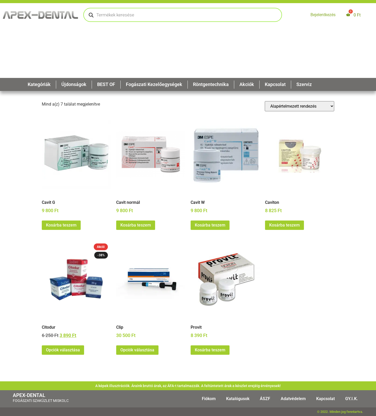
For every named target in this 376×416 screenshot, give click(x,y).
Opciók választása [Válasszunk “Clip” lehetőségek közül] (137, 349)
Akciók (246, 84)
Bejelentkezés (323, 14)
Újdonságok (73, 84)
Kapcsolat (275, 84)
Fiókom (209, 398)
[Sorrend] (299, 106)
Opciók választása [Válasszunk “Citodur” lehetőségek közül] (63, 349)
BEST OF (106, 84)
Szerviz (304, 84)
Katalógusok (237, 398)
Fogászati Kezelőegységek (154, 84)
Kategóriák (39, 84)
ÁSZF (265, 398)
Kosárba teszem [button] (61, 225)
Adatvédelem (293, 398)
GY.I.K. (351, 398)
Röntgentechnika (211, 84)
